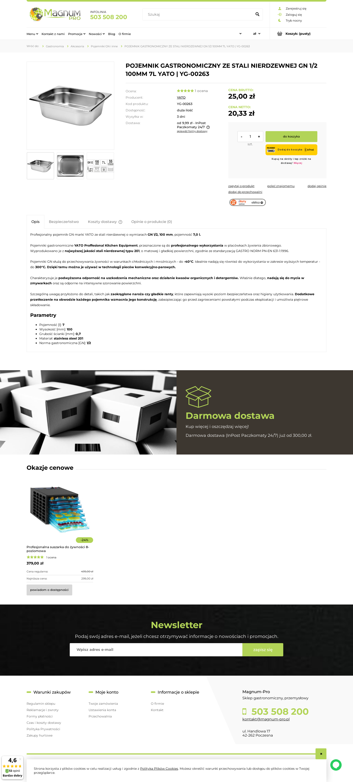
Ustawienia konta (102, 710)
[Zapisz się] (262, 649)
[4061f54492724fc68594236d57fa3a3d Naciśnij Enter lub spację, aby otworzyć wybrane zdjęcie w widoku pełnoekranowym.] (70, 105)
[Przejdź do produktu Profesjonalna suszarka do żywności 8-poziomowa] (60, 516)
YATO (181, 97)
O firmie (157, 704)
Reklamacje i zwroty (43, 710)
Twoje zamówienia (103, 704)
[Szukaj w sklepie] (198, 14)
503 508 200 (108, 17)
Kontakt (157, 710)
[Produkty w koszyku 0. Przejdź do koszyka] (298, 33)
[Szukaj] (257, 14)
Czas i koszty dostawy (44, 723)
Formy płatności (40, 716)
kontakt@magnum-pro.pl (266, 719)
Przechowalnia (100, 716)
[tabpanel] (176, 288)
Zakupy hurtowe (39, 735)
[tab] (35, 221)
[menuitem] (32, 33)
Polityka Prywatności (43, 729)
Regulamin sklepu (41, 704)
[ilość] (250, 136)
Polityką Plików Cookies (159, 769)
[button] (241, 186)
